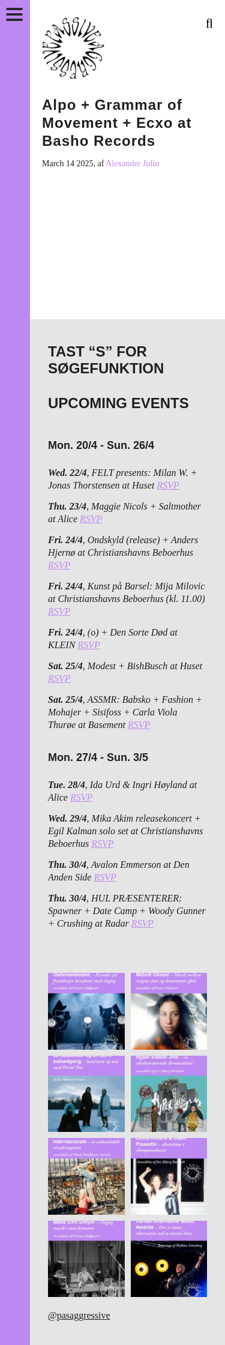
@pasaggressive (79, 1315)
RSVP (168, 485)
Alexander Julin (132, 163)
